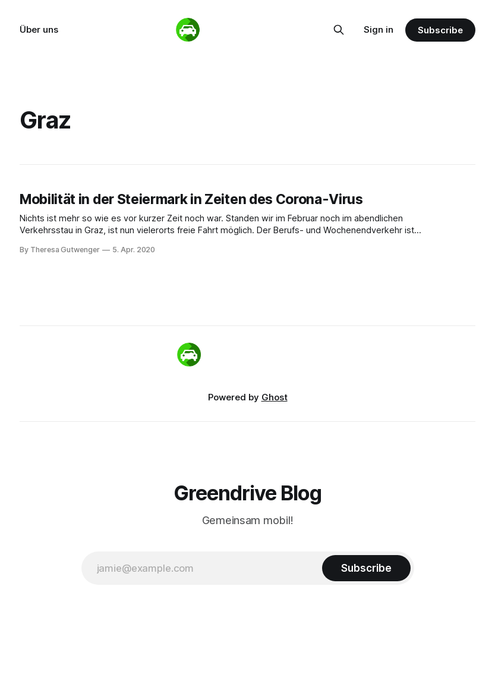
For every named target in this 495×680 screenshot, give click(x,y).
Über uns (39, 29)
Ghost (274, 397)
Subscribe (440, 30)
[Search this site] (338, 29)
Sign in (378, 29)
